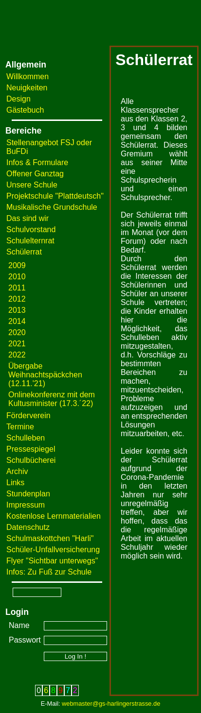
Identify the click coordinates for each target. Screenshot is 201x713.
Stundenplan (28, 494)
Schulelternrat (30, 241)
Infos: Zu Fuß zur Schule (48, 572)
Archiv (17, 471)
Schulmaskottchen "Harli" (49, 538)
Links (15, 482)
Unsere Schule (31, 185)
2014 (17, 321)
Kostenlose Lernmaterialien (53, 516)
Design (18, 99)
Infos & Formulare (37, 162)
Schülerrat (24, 252)
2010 (17, 276)
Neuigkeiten (27, 88)
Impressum (25, 505)
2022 (17, 355)
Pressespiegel (30, 449)
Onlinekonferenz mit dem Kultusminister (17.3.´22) (51, 398)
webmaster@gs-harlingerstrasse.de (111, 703)
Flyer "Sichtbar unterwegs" (52, 561)
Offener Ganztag (35, 174)
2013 (17, 310)
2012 (17, 299)
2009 (17, 265)
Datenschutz (28, 527)
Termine (20, 427)
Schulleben (25, 438)
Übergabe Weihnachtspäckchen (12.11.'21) (45, 375)
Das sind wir (27, 218)
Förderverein (28, 415)
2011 (17, 288)
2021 (17, 344)
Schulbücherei (30, 460)
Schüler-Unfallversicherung (53, 549)
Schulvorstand (30, 229)
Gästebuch (25, 110)
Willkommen (27, 76)
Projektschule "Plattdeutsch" (55, 196)
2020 (17, 332)
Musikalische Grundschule (51, 207)
